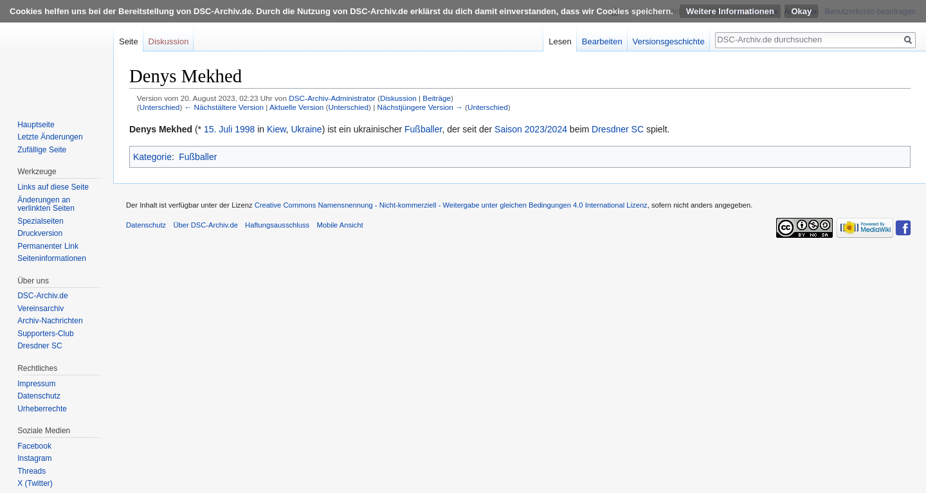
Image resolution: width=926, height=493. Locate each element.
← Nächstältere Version (224, 107)
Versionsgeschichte (669, 41)
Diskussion (398, 98)
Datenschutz (38, 395)
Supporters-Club (45, 333)
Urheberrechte (42, 408)
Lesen (560, 41)
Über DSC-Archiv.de (205, 225)
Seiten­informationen (51, 258)
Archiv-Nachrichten (49, 320)
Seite (128, 41)
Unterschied (160, 107)
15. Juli (218, 129)
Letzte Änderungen (49, 136)
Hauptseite (35, 124)
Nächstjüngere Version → (420, 107)
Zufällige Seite (41, 149)
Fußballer (423, 129)
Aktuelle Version (296, 107)
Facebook (34, 446)
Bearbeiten (602, 41)
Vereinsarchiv (40, 308)
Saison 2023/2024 (531, 129)
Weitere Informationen (730, 11)
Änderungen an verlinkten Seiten (46, 204)
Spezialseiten (40, 221)
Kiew (276, 129)
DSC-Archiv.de (42, 295)
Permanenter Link (47, 246)
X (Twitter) (35, 483)
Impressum (36, 383)
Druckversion (39, 233)
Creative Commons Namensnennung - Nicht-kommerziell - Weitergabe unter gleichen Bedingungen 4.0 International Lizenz (451, 205)
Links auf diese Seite (53, 187)
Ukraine (306, 129)
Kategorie (152, 157)
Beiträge (436, 98)
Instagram (34, 458)
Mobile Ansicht (339, 225)
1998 (245, 129)
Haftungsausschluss (277, 225)
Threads (31, 471)
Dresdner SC (618, 129)
